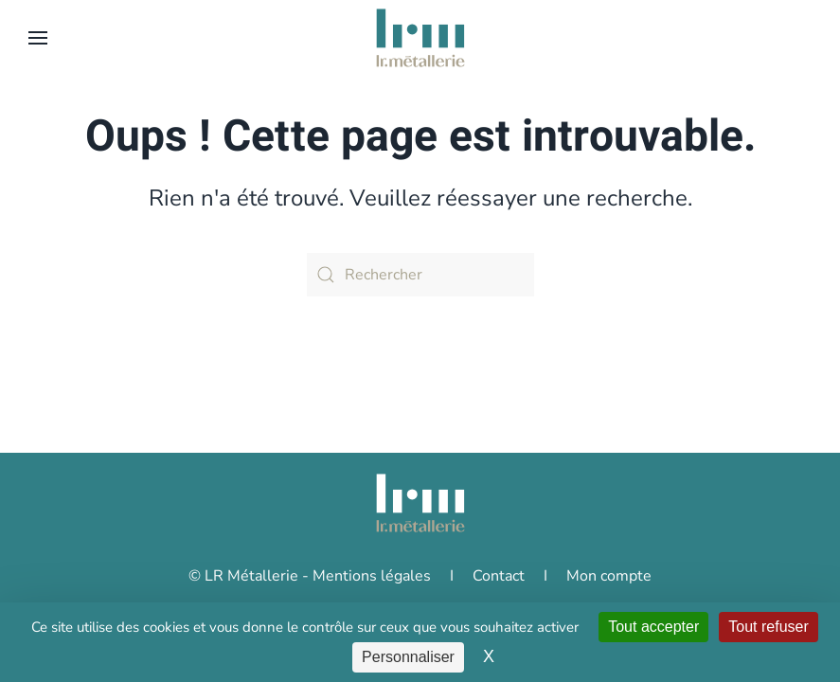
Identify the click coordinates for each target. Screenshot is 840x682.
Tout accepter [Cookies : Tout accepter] (653, 627)
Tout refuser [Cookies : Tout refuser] (768, 627)
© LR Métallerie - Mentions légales (309, 594)
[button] (37, 38)
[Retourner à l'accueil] (420, 38)
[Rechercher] (420, 274)
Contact (499, 594)
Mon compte (609, 594)
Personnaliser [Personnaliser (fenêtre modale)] (408, 657)
